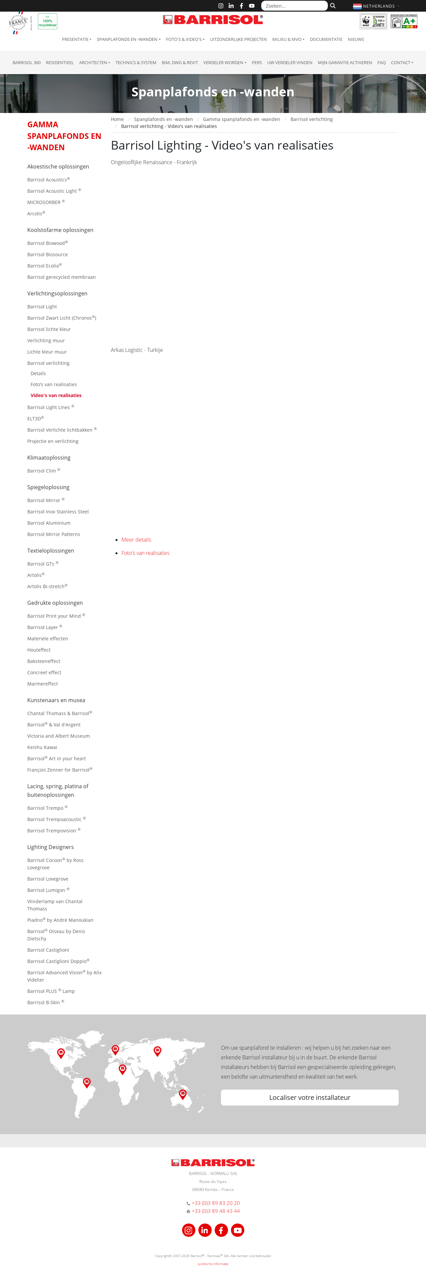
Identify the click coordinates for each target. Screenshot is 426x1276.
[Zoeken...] (294, 6)
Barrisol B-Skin (45, 1002)
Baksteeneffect (43, 661)
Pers (257, 62)
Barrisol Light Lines (50, 407)
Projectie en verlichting (53, 441)
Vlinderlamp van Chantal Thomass (55, 905)
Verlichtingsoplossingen (57, 293)
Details (38, 373)
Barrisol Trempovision (54, 830)
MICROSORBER (46, 202)
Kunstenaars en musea (56, 700)
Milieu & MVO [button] (287, 39)
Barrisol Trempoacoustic (56, 819)
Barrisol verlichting (48, 363)
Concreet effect (44, 672)
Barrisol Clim (43, 470)
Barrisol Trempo (47, 807)
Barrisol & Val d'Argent (54, 724)
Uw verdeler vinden (290, 62)
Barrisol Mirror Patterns (53, 534)
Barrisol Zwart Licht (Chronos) (61, 317)
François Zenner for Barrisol (60, 769)
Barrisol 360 (27, 62)
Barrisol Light (42, 306)
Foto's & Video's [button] (184, 39)
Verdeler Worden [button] (223, 62)
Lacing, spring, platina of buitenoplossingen (57, 790)
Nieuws (356, 39)
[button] (377, 6)
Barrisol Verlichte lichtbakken (62, 429)
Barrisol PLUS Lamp (51, 991)
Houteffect (39, 650)
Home (117, 119)
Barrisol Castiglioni (48, 950)
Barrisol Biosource (47, 254)
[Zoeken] (331, 5)
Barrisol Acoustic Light (54, 190)
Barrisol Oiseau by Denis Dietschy (56, 934)
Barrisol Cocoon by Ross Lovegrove (55, 863)
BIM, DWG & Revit (180, 62)
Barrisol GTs (43, 563)
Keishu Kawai (42, 747)
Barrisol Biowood (47, 243)
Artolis (36, 575)
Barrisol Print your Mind (56, 615)
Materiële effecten (47, 638)
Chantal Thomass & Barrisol (59, 713)
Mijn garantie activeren (345, 62)
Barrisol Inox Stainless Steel (58, 511)
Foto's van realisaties (54, 384)
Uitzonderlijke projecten (238, 39)
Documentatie (326, 39)
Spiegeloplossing (48, 487)
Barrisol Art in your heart (56, 758)
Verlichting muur (46, 340)
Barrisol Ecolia (44, 265)
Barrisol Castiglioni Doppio (58, 961)
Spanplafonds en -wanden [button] (127, 39)
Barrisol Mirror (46, 500)
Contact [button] (400, 62)
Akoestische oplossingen (58, 166)
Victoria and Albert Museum (58, 736)
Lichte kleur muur (47, 352)
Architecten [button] (93, 62)
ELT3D (35, 418)
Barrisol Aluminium (49, 523)
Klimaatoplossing (49, 457)
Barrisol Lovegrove (47, 879)
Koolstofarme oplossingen (60, 230)
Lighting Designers (50, 847)
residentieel (60, 62)
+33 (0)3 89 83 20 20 (216, 1203)
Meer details (136, 539)
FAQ (381, 62)
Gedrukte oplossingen (55, 602)
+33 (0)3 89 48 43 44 (216, 1211)
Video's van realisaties (56, 395)
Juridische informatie (213, 1263)
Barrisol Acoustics (48, 179)
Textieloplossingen (50, 550)
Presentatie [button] (75, 39)
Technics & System (135, 62)
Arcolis (36, 213)
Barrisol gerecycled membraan (61, 277)
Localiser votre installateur (309, 1097)
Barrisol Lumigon (48, 890)
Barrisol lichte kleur (49, 329)
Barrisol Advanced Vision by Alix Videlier (64, 976)
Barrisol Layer (44, 627)
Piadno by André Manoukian (60, 919)
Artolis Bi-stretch (47, 586)
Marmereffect (42, 684)
